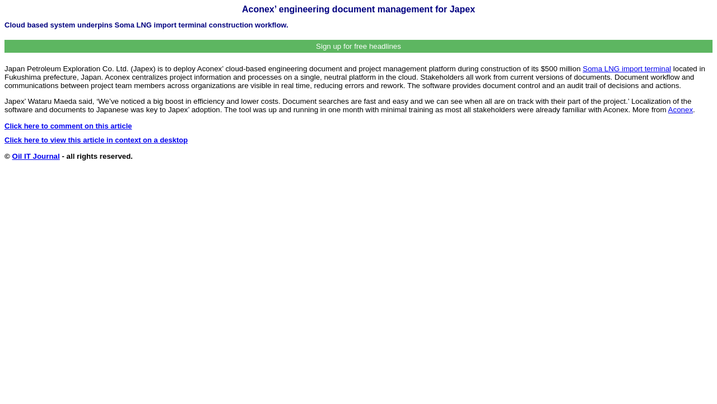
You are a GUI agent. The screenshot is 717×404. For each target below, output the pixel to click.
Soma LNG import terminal (627, 69)
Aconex (680, 109)
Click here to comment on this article (68, 126)
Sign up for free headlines (358, 46)
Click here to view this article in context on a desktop (96, 140)
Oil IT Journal (36, 156)
